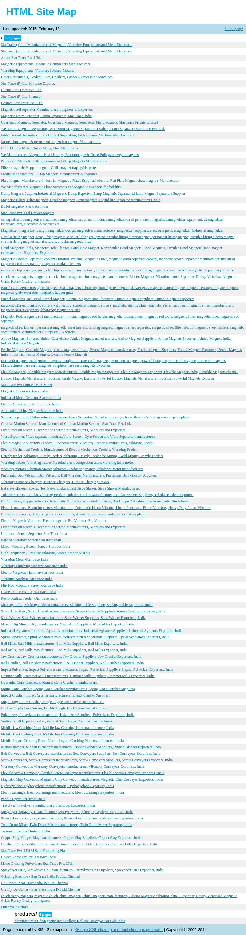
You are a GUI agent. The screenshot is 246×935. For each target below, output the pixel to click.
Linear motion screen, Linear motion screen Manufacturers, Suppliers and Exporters (63, 430)
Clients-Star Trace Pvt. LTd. (21, 90)
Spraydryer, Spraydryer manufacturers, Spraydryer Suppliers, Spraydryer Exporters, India (67, 812)
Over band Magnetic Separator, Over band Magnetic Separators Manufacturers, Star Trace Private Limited (79, 122)
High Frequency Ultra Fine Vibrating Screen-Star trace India (45, 553)
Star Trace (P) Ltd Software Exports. (28, 83)
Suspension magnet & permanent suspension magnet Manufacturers (51, 142)
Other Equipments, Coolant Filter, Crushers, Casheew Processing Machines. (57, 77)
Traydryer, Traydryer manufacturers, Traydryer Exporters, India (48, 805)
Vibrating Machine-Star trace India (27, 579)
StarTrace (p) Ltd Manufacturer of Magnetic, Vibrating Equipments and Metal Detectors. (66, 45)
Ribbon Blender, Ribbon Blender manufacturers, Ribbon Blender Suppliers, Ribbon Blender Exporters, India (81, 747)
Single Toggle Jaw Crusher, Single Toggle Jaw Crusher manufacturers (52, 702)
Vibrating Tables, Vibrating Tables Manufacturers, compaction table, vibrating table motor (67, 462)
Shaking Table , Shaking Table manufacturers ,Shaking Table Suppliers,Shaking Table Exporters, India (77, 605)
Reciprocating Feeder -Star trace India (29, 598)
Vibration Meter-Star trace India (24, 559)
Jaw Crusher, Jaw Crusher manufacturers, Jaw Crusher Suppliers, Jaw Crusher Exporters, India (71, 656)
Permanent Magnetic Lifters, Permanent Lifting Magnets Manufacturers (54, 161)
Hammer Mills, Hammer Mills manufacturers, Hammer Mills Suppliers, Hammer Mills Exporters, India (78, 676)
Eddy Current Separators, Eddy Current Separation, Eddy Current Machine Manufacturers (67, 135)
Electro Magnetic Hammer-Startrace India (32, 572)
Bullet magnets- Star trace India (24, 206)
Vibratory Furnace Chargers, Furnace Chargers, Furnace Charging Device (55, 482)
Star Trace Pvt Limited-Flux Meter (26, 385)
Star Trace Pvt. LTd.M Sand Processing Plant (34, 850)
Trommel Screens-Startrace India (25, 831)
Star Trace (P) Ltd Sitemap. (21, 96)
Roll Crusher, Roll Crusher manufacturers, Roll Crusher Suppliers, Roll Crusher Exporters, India (72, 663)
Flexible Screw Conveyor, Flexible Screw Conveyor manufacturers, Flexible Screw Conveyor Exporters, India (82, 773)
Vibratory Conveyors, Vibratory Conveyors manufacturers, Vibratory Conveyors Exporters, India (72, 766)
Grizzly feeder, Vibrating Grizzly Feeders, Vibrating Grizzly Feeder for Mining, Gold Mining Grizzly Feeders (82, 456)
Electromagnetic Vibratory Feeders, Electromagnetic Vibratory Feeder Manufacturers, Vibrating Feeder (77, 443)
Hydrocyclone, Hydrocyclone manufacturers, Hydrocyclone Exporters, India (57, 786)
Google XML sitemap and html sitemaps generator (119, 929)
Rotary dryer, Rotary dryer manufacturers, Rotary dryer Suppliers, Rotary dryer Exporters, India (72, 818)
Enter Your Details (14, 907)
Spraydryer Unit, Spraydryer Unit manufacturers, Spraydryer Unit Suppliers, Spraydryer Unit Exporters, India (82, 870)
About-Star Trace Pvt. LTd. (21, 57)
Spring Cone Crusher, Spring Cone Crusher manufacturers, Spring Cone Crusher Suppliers (68, 689)
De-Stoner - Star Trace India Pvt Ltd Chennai (34, 883)
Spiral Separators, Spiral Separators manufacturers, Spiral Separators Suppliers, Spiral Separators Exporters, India (85, 637)
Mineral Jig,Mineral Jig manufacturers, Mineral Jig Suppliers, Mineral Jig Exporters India (67, 624)
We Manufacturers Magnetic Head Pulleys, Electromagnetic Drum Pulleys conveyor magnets (70, 154)
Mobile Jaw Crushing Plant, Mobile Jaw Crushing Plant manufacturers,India (57, 728)
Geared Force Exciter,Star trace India (28, 592)
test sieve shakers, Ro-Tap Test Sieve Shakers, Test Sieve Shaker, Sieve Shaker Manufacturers (70, 488)
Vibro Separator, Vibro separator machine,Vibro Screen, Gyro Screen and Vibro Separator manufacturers (78, 436)
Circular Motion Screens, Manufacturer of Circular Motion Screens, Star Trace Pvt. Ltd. (66, 423)
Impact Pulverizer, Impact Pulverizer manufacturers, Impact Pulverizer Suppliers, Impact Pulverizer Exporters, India (87, 669)
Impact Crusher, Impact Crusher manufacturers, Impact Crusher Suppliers (55, 695)
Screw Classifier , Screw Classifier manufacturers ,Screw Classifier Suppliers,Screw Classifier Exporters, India (83, 611)
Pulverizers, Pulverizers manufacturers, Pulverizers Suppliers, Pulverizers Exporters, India (67, 715)
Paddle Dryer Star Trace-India (23, 799)
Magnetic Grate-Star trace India (24, 391)
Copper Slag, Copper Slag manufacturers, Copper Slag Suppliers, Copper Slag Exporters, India (71, 837)
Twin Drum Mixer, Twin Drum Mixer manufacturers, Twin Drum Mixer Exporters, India (66, 825)
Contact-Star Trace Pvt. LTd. (22, 103)
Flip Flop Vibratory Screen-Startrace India (32, 585)
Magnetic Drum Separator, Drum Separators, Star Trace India (46, 116)
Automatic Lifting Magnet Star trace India (32, 411)
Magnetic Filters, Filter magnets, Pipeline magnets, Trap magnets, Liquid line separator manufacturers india (80, 200)
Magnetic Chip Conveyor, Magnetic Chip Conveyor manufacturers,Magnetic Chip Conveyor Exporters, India (82, 779)
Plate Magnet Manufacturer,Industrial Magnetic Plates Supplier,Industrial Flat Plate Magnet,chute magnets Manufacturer (90, 180)
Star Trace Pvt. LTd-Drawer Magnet (27, 213)
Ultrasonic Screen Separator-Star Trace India (34, 533)
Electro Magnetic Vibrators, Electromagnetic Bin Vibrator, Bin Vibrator (54, 520)
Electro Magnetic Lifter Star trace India (30, 404)
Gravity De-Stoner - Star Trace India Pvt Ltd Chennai (40, 889)
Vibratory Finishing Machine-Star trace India (34, 566)
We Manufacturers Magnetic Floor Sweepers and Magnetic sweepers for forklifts (61, 187)
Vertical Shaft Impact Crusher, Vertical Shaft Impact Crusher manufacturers (57, 721)
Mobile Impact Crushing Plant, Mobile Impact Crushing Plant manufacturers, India (62, 740)
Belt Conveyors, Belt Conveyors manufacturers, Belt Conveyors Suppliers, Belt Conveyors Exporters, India (80, 753)
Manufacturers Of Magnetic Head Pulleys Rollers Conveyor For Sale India (69, 921)
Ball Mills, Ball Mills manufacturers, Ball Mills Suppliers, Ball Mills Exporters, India (64, 643)
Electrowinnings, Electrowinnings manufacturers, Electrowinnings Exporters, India (62, 792)
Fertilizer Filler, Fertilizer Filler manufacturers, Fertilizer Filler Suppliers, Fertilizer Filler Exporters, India (79, 844)
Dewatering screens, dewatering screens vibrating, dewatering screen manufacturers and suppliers (73, 514)
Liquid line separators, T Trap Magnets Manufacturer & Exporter (49, 174)
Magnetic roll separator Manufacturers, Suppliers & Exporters (47, 109)
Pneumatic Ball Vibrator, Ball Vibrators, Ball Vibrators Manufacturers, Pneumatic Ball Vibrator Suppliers (79, 475)
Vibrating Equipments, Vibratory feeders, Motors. (37, 70)
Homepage (234, 29)
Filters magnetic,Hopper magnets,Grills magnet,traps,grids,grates (49, 167)
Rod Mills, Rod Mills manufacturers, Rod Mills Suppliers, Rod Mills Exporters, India (64, 650)
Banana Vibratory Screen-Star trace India (31, 540)
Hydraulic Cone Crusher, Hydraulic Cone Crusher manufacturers (49, 682)
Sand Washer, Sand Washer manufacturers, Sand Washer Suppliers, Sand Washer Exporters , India (73, 618)
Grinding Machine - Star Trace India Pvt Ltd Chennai (40, 876)
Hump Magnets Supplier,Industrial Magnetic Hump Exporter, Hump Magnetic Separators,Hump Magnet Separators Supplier (93, 193)
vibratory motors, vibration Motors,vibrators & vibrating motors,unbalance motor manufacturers (72, 469)
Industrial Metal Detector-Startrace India (31, 398)
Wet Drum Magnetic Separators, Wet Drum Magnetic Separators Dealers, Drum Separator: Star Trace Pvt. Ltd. (83, 129)
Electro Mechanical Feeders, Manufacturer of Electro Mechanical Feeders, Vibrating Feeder (69, 449)
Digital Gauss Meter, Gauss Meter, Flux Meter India (39, 148)
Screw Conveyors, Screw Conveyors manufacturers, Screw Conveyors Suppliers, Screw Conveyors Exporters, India (87, 760)
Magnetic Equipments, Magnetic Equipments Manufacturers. (46, 64)
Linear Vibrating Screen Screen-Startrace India (35, 546)
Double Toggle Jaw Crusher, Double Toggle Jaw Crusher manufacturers (54, 708)
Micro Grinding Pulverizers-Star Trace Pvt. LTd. (37, 863)
